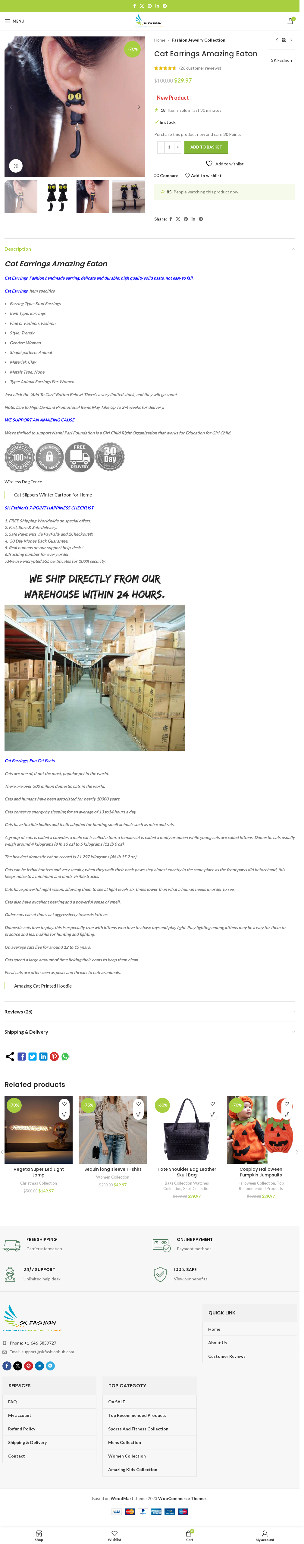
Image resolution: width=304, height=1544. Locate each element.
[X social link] (142, 6)
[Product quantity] (169, 147)
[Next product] (291, 40)
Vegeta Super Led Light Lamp (39, 1172)
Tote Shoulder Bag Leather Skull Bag (187, 1172)
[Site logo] (150, 20)
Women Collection (112, 1177)
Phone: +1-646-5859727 (33, 1342)
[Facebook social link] (134, 6)
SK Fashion (281, 60)
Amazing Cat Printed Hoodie (43, 985)
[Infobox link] (74, 1246)
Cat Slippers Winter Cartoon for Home (53, 494)
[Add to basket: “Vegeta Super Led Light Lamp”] (64, 1114)
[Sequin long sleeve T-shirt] (113, 1130)
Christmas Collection (38, 1183)
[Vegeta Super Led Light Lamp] (39, 1130)
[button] (11, 107)
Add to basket (206, 147)
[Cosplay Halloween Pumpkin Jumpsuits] (261, 1130)
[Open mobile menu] (14, 21)
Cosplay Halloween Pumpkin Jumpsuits (261, 1172)
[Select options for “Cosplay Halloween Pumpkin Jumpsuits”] (286, 1114)
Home (159, 39)
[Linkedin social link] (157, 6)
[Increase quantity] (177, 147)
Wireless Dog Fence (23, 481)
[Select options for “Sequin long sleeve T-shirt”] (138, 1114)
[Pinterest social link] (150, 6)
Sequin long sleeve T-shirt (112, 1169)
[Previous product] (276, 40)
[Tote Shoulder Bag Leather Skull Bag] (187, 1130)
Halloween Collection (256, 1183)
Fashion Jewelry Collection (198, 39)
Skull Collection (197, 1188)
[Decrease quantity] (161, 147)
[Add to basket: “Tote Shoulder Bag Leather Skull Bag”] (212, 1114)
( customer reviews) (200, 67)
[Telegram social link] (165, 6)
